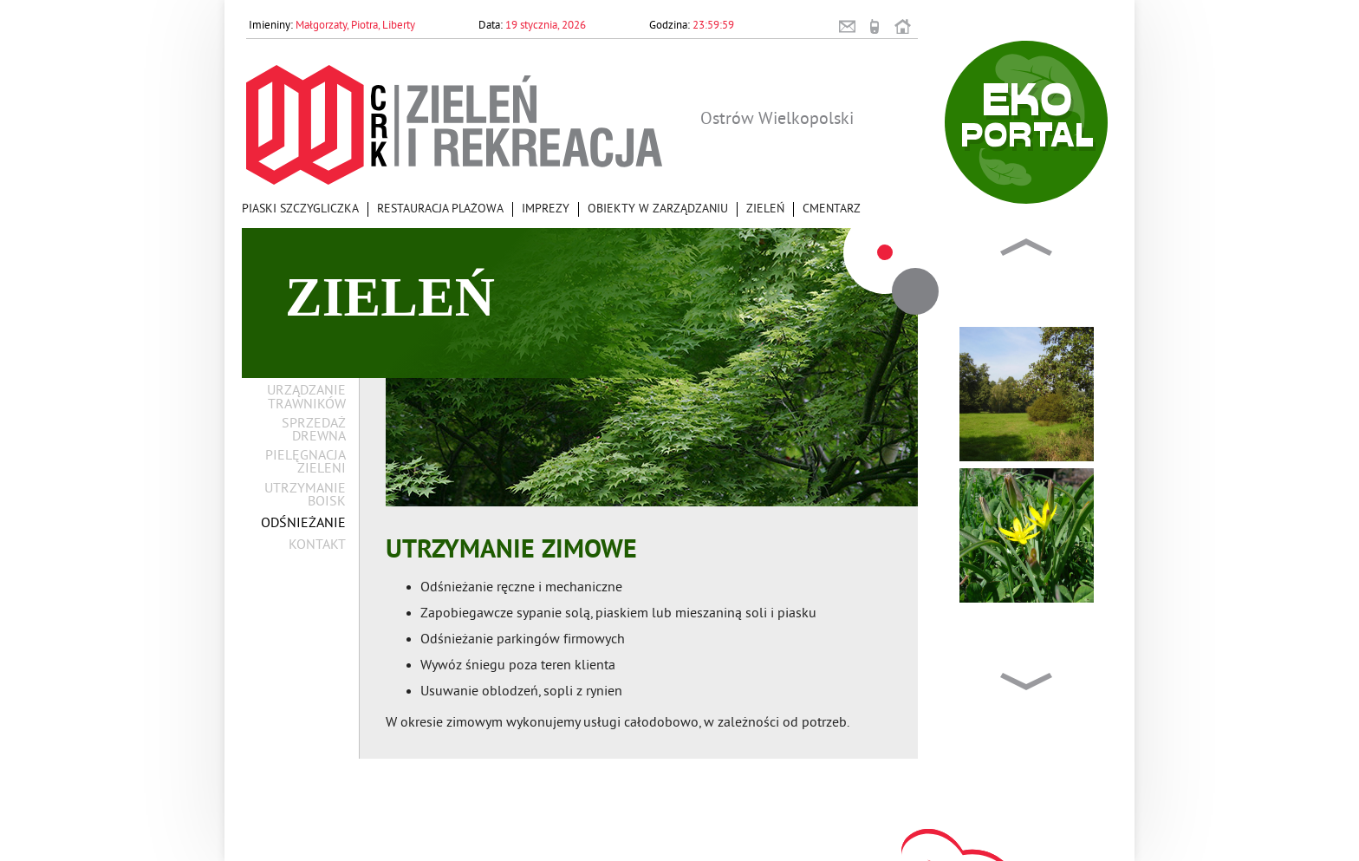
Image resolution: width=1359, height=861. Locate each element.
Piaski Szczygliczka (300, 209)
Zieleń (765, 209)
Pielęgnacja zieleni (305, 463)
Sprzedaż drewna (314, 431)
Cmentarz (832, 209)
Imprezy (545, 209)
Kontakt (317, 545)
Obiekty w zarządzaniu (658, 209)
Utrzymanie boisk (305, 496)
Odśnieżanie (303, 524)
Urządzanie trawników (306, 398)
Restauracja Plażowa (440, 209)
